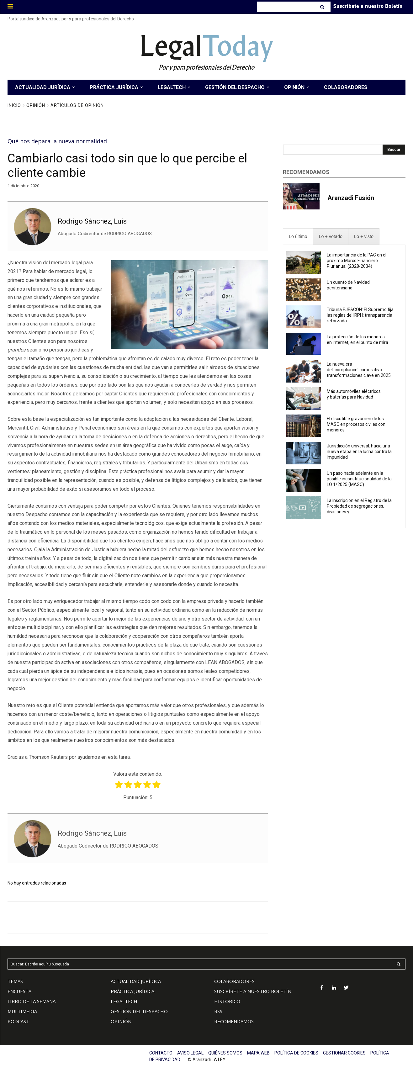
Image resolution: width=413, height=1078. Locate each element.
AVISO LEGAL (190, 1052)
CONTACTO (160, 1052)
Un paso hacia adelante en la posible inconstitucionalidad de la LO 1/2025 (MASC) (359, 479)
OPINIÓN (121, 1021)
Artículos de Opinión (77, 105)
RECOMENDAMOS (234, 1021)
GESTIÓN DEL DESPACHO (139, 1011)
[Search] (322, 7)
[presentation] (298, 236)
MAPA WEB (258, 1052)
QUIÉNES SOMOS (225, 1052)
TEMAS (15, 981)
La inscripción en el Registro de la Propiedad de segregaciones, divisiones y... (359, 506)
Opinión (35, 105)
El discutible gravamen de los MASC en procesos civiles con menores (356, 424)
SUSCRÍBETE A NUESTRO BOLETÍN (252, 991)
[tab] (298, 236)
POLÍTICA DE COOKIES (296, 1052)
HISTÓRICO (227, 1001)
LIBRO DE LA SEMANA (32, 1001)
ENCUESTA (19, 991)
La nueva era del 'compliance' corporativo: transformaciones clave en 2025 (359, 370)
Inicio (14, 105)
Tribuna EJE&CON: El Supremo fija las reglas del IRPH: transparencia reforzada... (360, 315)
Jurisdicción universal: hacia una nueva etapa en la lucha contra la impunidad (359, 451)
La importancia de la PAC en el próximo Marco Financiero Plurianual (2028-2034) (356, 260)
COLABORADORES (234, 981)
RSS (218, 1011)
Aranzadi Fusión (350, 198)
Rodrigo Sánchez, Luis (92, 221)
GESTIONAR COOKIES (344, 1052)
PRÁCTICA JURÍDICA (132, 991)
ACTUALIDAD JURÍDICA (136, 981)
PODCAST (18, 1021)
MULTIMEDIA (22, 1011)
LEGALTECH (124, 1001)
